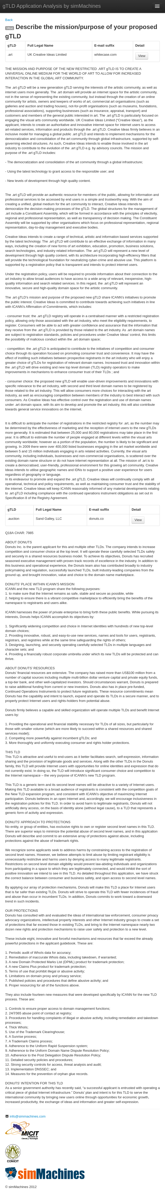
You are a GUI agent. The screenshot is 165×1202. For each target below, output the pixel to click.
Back (9, 20)
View (141, 56)
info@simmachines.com (25, 1116)
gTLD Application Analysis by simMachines (52, 6)
